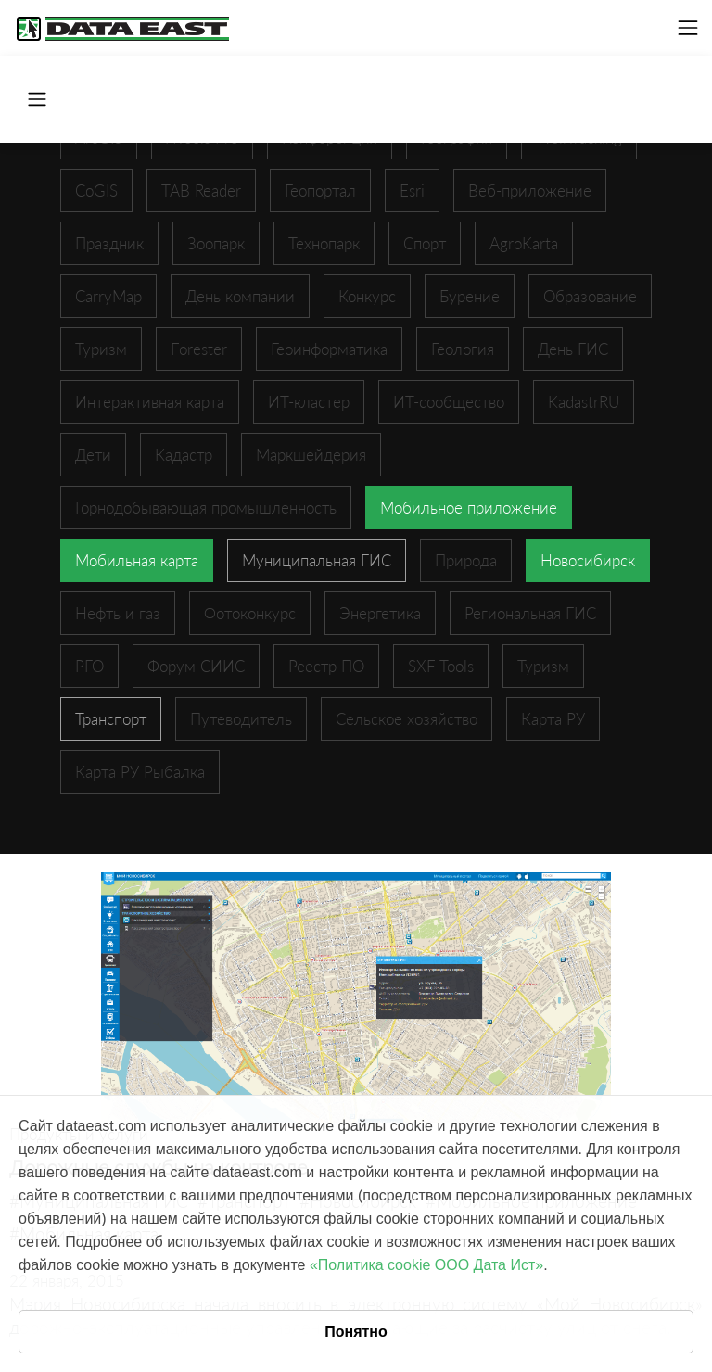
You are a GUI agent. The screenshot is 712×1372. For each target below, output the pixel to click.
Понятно (356, 1332)
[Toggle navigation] (688, 28)
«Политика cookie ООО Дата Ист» (426, 1265)
